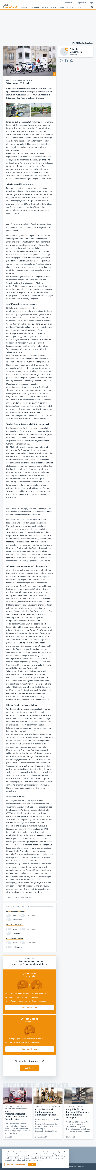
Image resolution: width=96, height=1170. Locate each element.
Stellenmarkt (34, 7)
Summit (61, 7)
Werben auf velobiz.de (75, 1167)
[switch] (8, 915)
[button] (32, 1164)
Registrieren (81, 3)
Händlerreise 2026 (73, 7)
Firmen (53, 7)
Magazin (23, 7)
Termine (44, 7)
